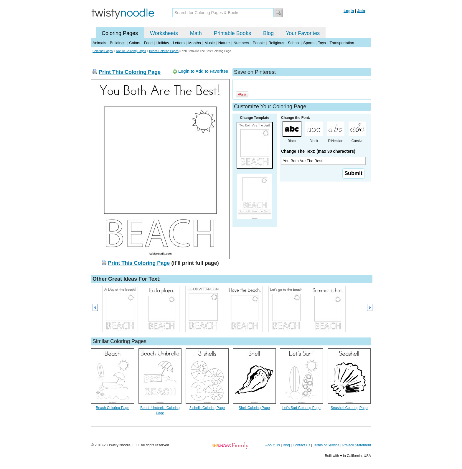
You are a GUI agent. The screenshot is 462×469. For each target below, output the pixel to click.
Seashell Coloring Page (349, 408)
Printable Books (232, 33)
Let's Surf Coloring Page (301, 408)
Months (194, 43)
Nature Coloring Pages (131, 51)
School (294, 43)
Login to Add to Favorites (203, 71)
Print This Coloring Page (130, 72)
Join (361, 11)
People (259, 43)
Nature (224, 43)
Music (209, 43)
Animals (99, 43)
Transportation (341, 43)
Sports (308, 43)
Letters (179, 43)
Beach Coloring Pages (164, 51)
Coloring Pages (120, 33)
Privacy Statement (356, 445)
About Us (272, 445)
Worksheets (164, 33)
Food (148, 43)
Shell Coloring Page (254, 408)
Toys (322, 43)
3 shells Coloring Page (207, 408)
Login (349, 11)
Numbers (241, 43)
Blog (268, 33)
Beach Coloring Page (112, 408)
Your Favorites (303, 33)
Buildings (118, 43)
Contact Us (301, 445)
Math (196, 33)
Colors (134, 43)
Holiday (162, 43)
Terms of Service (326, 445)
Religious (276, 43)
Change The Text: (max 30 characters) (318, 151)
